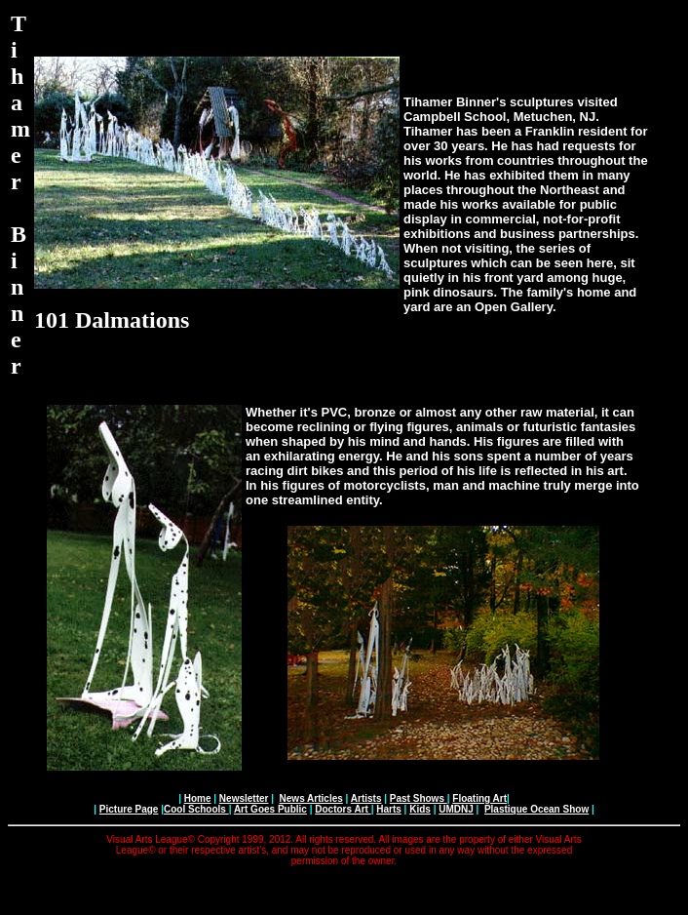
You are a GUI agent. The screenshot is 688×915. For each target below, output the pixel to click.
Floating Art (479, 798)
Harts (388, 809)
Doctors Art (342, 809)
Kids (420, 809)
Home (197, 798)
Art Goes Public (270, 809)
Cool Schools (196, 809)
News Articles (311, 798)
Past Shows (418, 798)
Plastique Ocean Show (536, 809)
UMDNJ (456, 809)
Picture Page (129, 809)
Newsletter (244, 798)
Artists (366, 798)
